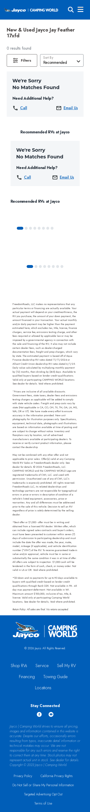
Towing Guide (55, 677)
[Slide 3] (34, 228)
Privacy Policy (23, 775)
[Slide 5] (43, 228)
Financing (27, 677)
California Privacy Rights (57, 775)
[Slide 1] (26, 228)
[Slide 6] (47, 228)
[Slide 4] (39, 228)
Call (19, 108)
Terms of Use (43, 803)
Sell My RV (66, 666)
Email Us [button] (67, 108)
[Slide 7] (52, 228)
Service (42, 666)
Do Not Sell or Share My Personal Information (43, 785)
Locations (43, 688)
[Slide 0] (20, 228)
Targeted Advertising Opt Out (43, 794)
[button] (22, 60)
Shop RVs (19, 666)
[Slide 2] (30, 228)
